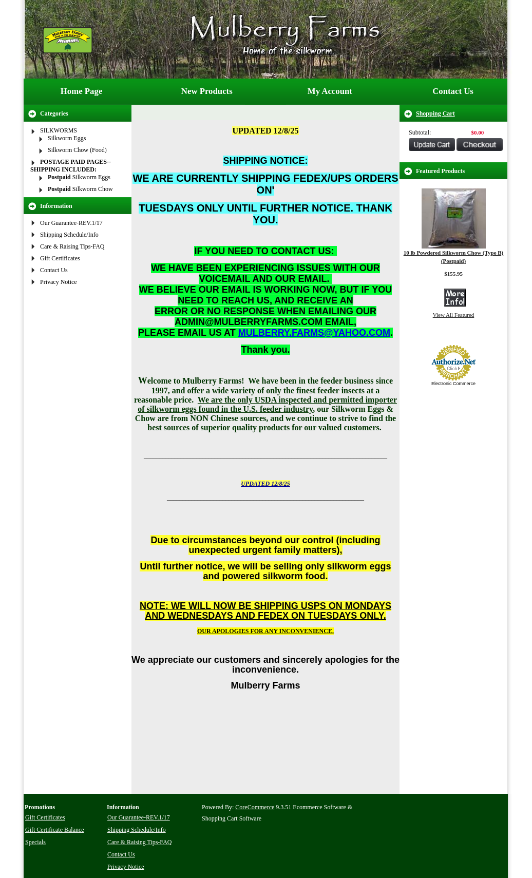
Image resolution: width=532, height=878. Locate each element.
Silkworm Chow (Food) (77, 150)
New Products (207, 91)
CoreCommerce (254, 807)
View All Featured (453, 315)
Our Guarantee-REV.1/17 (71, 222)
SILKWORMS (58, 130)
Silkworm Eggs (67, 138)
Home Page (82, 91)
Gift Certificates (60, 258)
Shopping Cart (435, 113)
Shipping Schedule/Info (69, 234)
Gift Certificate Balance (54, 829)
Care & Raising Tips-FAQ (72, 246)
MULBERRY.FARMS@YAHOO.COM (314, 333)
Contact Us (452, 91)
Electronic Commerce (453, 383)
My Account (330, 91)
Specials (35, 842)
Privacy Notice (58, 281)
